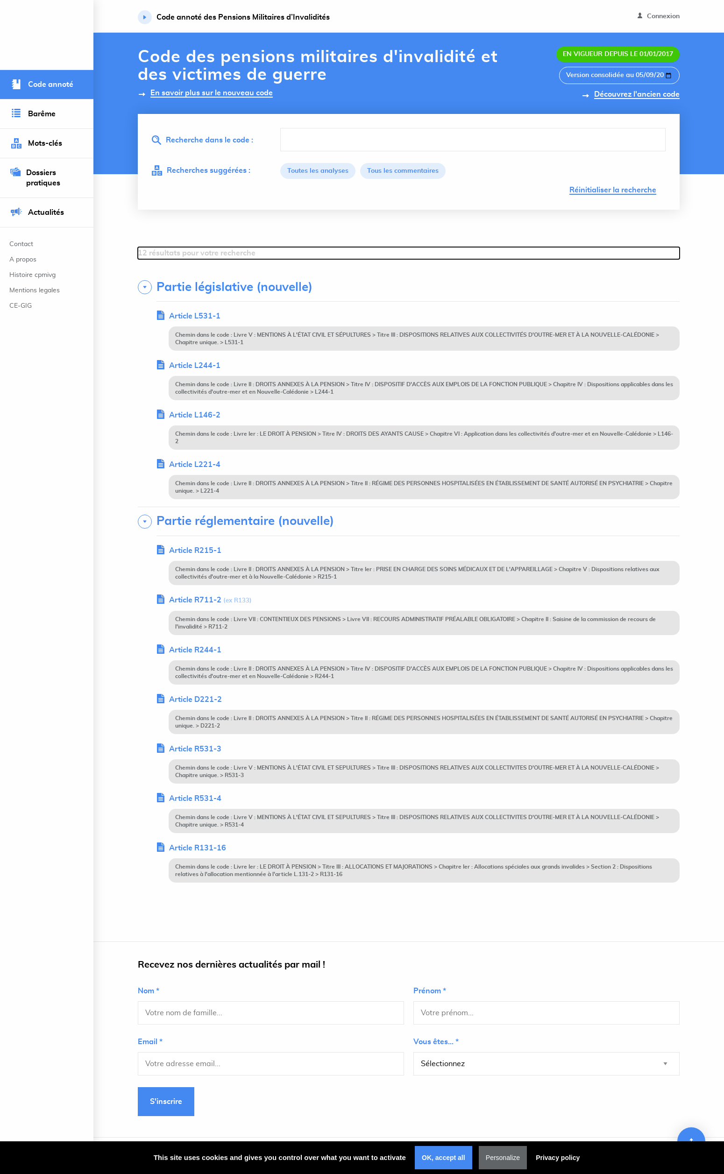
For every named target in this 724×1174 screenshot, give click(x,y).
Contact (21, 244)
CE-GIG (20, 306)
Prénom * (429, 991)
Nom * (148, 991)
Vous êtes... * (436, 1042)
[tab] (409, 287)
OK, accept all (443, 1157)
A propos (22, 259)
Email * (150, 1042)
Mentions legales (34, 290)
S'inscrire (166, 1101)
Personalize (503, 1157)
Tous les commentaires (403, 171)
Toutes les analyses (317, 171)
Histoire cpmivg (32, 275)
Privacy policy (558, 1157)
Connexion (659, 16)
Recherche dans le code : (202, 140)
